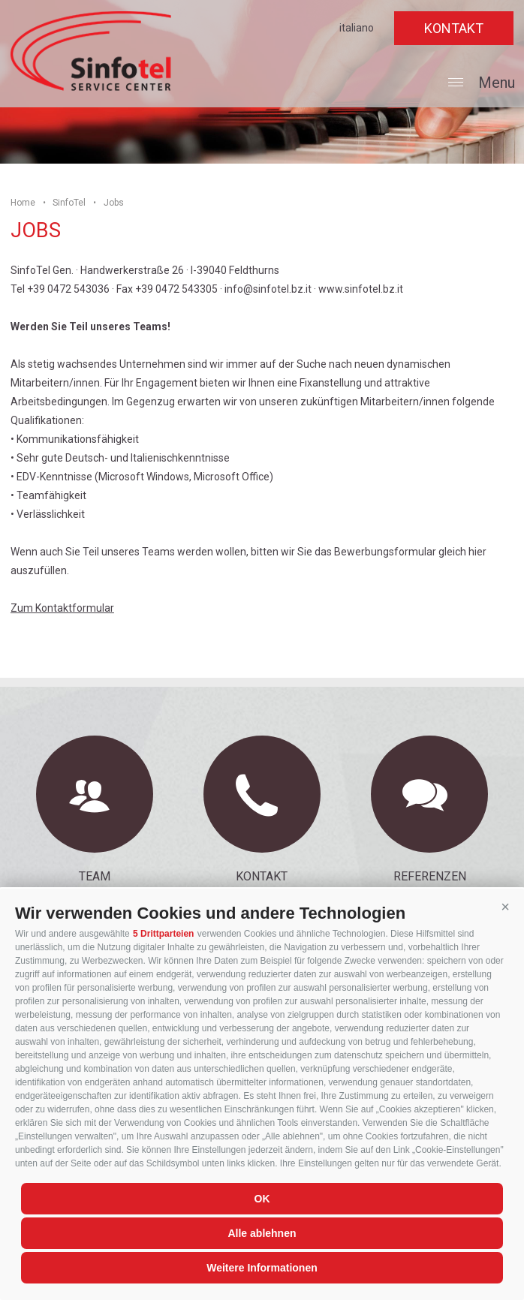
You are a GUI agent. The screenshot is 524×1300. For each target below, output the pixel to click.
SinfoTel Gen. (91, 51)
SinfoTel (69, 202)
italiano (356, 28)
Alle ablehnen (261, 1233)
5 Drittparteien (163, 933)
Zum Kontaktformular (62, 608)
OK (262, 1199)
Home (23, 202)
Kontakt (453, 28)
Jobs (114, 202)
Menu (481, 85)
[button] (505, 907)
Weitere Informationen (262, 1268)
